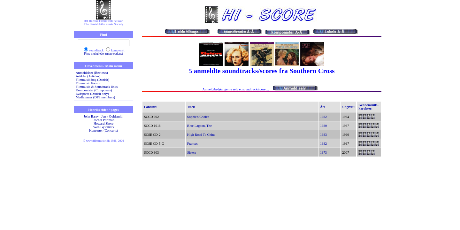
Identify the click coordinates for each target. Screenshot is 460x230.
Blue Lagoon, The (199, 125)
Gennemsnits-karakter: (368, 106)
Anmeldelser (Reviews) (92, 72)
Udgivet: (348, 107)
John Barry (91, 116)
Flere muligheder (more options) (103, 53)
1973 (323, 152)
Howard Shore (103, 123)
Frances (192, 143)
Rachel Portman (103, 120)
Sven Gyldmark (103, 127)
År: (322, 107)
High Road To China (201, 134)
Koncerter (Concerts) (103, 130)
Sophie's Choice (198, 117)
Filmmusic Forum (88, 83)
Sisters (191, 152)
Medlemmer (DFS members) (95, 97)
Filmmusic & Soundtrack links (97, 86)
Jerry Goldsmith (112, 116)
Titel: (191, 107)
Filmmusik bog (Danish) (92, 79)
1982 (323, 117)
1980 (323, 125)
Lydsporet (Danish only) (92, 94)
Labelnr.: (150, 107)
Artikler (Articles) (88, 76)
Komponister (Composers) (94, 90)
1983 (323, 134)
